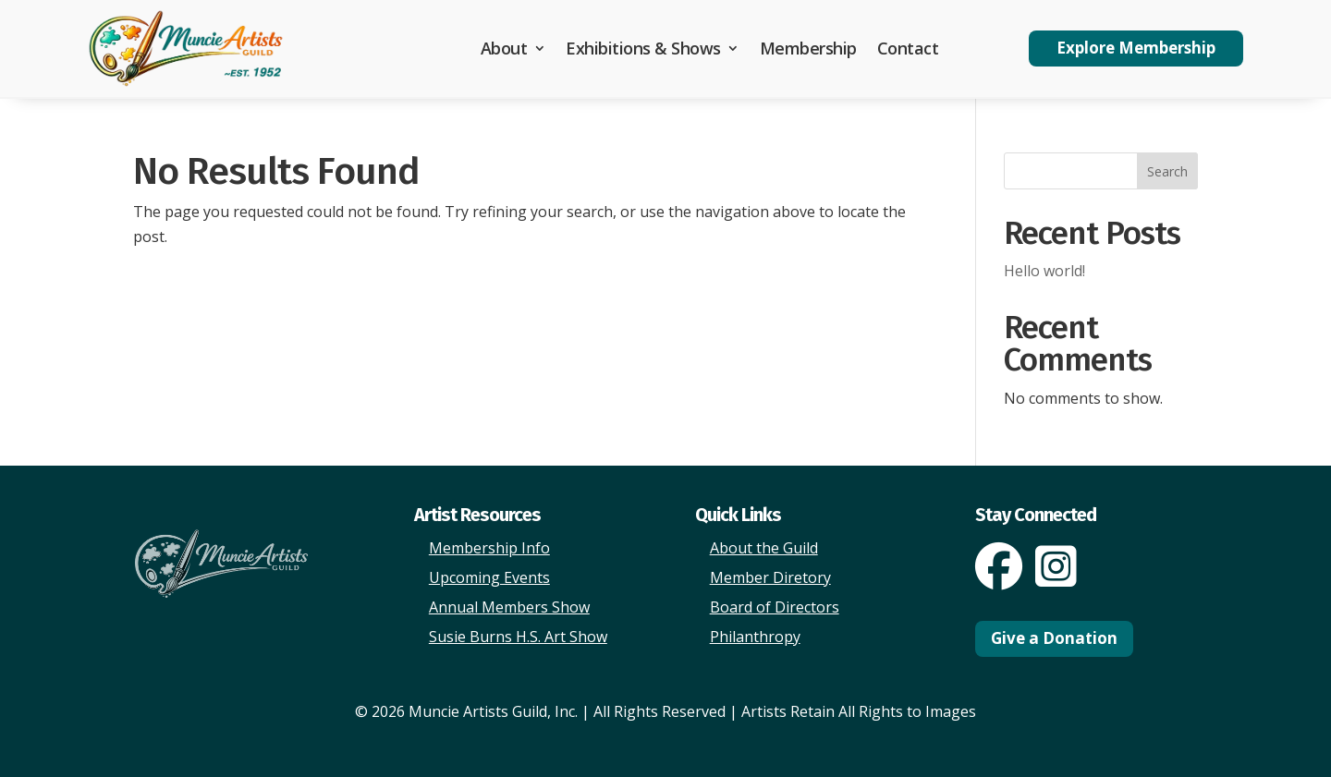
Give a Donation (1054, 638)
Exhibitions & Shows (643, 48)
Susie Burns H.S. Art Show (518, 636)
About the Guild (764, 548)
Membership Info (489, 548)
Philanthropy (755, 636)
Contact (908, 48)
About (504, 48)
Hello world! (1044, 271)
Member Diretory (770, 577)
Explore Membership (1135, 47)
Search (1167, 171)
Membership (808, 48)
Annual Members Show (509, 607)
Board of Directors (774, 607)
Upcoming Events (489, 577)
